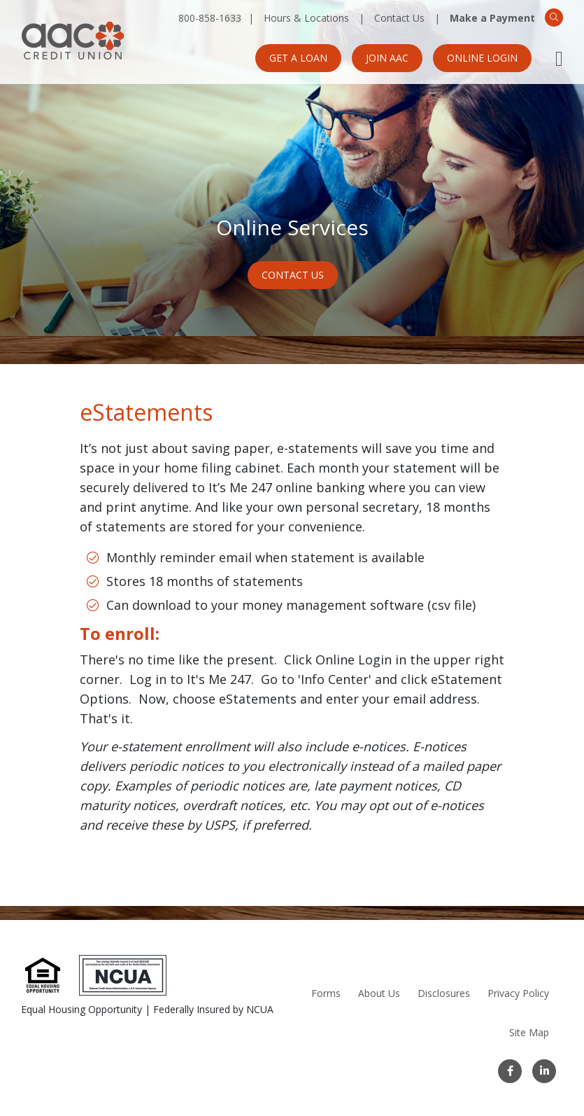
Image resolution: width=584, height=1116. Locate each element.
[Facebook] (510, 1071)
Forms (326, 993)
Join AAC (387, 57)
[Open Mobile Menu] (559, 58)
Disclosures (444, 993)
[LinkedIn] (544, 1071)
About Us (379, 993)
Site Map (529, 1032)
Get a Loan (298, 57)
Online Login (482, 57)
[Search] (554, 17)
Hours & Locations (306, 18)
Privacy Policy (518, 993)
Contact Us (399, 18)
